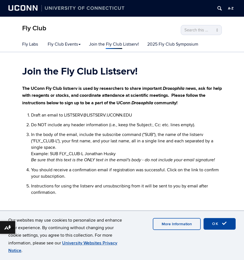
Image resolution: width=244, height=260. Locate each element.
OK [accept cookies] (219, 223)
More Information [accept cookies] (177, 224)
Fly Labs (30, 44)
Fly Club (34, 28)
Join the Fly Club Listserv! (114, 44)
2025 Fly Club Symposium (172, 44)
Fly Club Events (64, 44)
